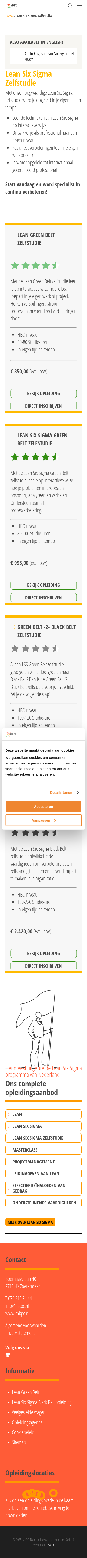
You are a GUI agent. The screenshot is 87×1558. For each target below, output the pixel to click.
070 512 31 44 (20, 1298)
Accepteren (43, 806)
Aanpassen (44, 820)
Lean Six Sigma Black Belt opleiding (41, 1402)
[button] (79, 5)
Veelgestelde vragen (28, 1412)
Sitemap (19, 1442)
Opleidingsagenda (27, 1422)
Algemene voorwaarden (25, 1325)
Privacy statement (20, 1332)
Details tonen (61, 792)
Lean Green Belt (25, 1392)
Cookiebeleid (23, 1432)
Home (9, 16)
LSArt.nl (51, 1544)
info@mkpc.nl (17, 1305)
